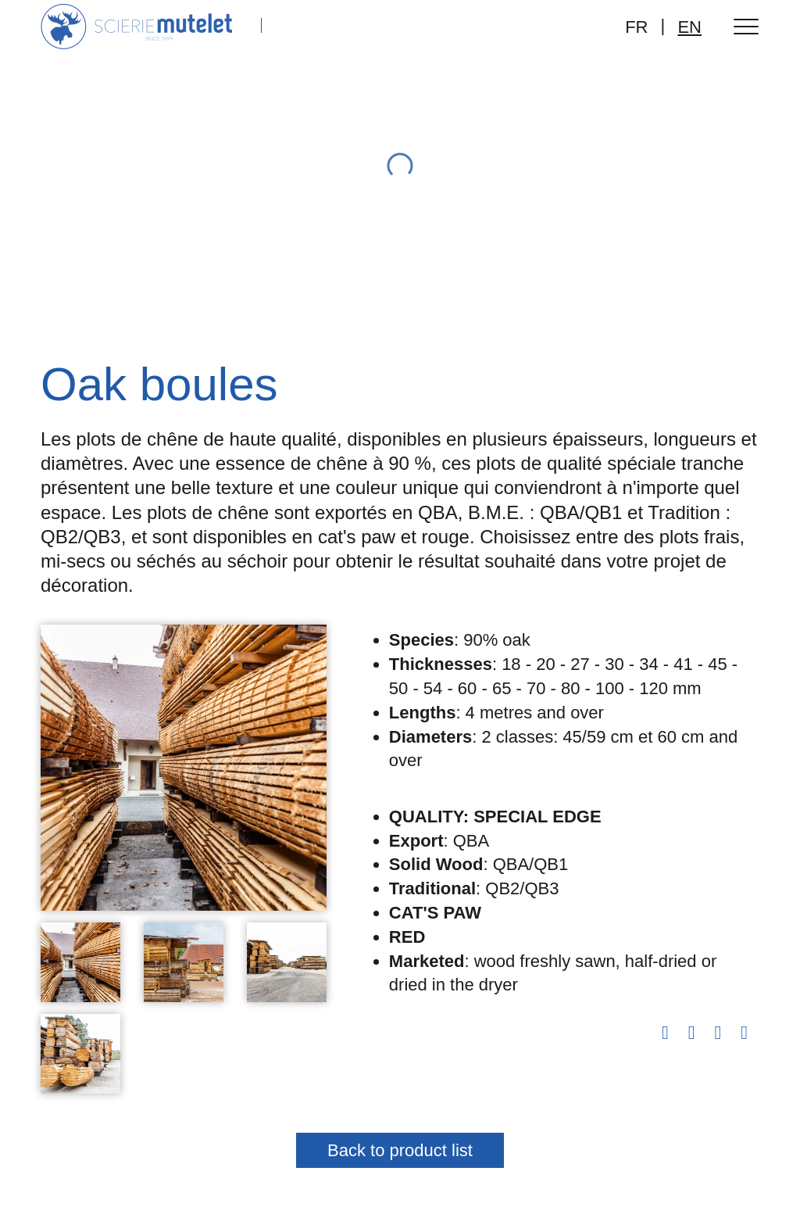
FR (636, 27)
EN (689, 27)
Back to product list (400, 1150)
